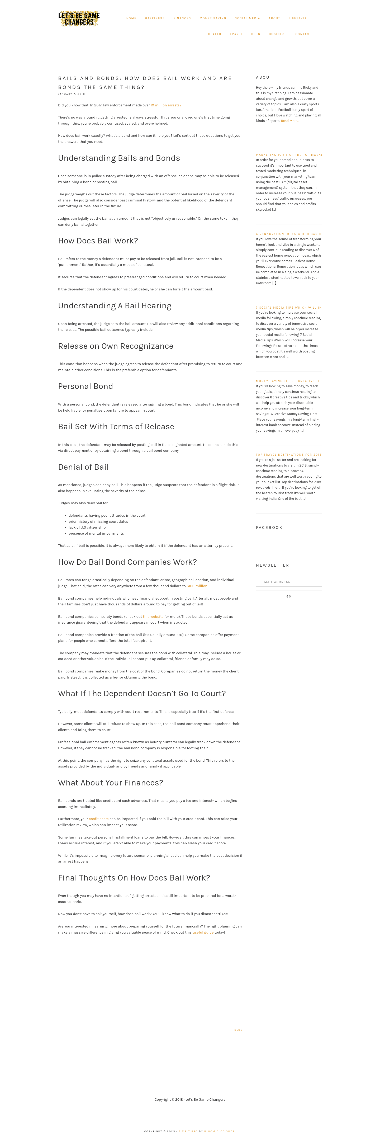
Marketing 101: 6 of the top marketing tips (298, 155)
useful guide (204, 932)
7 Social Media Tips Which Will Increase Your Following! (312, 307)
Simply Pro (188, 1131)
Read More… (290, 121)
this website (153, 616)
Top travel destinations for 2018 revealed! (299, 454)
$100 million (197, 586)
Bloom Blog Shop (219, 1131)
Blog (238, 1030)
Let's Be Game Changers (79, 18)
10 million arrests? (166, 105)
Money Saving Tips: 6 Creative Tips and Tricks (301, 381)
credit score (99, 819)
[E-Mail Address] (289, 582)
